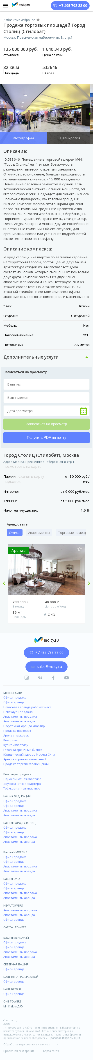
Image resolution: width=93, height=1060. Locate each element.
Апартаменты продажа (20, 716)
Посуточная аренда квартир (24, 726)
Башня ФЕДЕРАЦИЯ (17, 796)
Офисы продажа (15, 697)
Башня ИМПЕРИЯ (15, 852)
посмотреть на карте (22, 466)
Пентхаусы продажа (18, 712)
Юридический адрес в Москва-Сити (29, 754)
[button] (3, 114)
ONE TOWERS (12, 1001)
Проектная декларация (18, 1051)
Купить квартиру (15, 745)
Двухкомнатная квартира (22, 784)
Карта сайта (51, 1051)
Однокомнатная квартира (22, 779)
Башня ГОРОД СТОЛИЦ (19, 823)
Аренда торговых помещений (24, 759)
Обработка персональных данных (26, 1044)
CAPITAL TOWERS (15, 927)
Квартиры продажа (17, 774)
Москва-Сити (12, 693)
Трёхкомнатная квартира (22, 788)
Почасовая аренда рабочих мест (27, 707)
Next (87, 583)
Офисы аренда (14, 702)
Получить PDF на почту (46, 437)
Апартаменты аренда (19, 721)
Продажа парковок (17, 731)
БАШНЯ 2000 (12, 989)
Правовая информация (64, 1038)
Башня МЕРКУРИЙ (16, 938)
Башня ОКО (11, 879)
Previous (5, 583)
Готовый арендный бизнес (22, 750)
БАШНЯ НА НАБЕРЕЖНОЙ (20, 977)
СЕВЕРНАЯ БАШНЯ (16, 964)
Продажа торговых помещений (26, 764)
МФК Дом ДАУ (13, 1006)
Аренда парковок (16, 735)
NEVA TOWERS (13, 905)
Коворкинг (11, 740)
